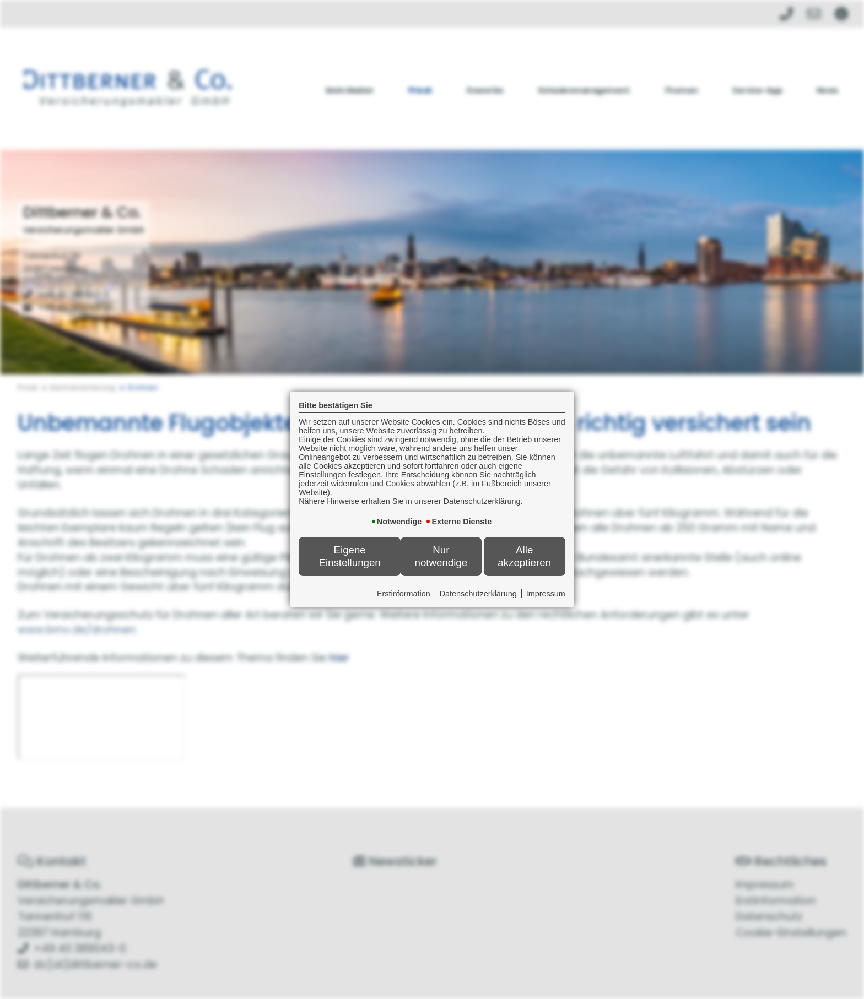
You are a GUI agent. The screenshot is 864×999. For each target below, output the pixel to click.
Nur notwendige (441, 556)
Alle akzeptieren (525, 556)
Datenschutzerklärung (478, 593)
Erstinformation (404, 593)
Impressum (546, 593)
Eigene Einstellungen (349, 556)
